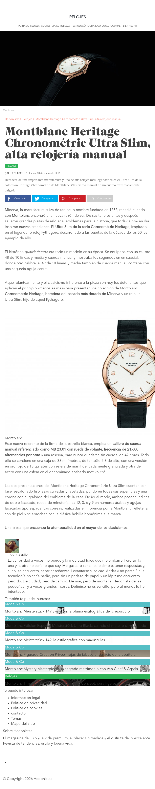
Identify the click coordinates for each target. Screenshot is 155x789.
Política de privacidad (29, 703)
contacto (18, 713)
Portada (23, 26)
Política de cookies (26, 708)
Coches (45, 26)
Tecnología (78, 26)
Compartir (20, 199)
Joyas (105, 26)
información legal (25, 698)
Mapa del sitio (23, 724)
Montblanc (21, 215)
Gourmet (116, 26)
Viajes (55, 26)
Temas (16, 719)
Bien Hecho (130, 26)
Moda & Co (94, 26)
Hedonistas (77, 10)
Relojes (35, 26)
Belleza (65, 26)
